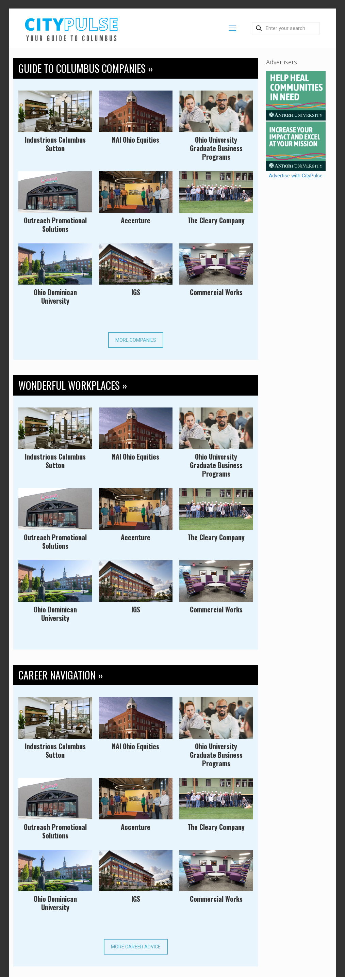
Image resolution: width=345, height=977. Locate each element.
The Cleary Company (216, 220)
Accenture (135, 220)
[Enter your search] (286, 28)
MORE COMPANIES (135, 340)
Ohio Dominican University (55, 296)
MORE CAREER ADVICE (136, 946)
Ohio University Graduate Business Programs (216, 148)
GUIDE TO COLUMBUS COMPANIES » (85, 68)
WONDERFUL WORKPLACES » (72, 385)
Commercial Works (216, 292)
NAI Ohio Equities (135, 139)
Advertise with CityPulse (296, 176)
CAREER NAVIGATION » (60, 675)
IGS (135, 292)
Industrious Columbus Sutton (55, 143)
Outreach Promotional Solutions (55, 224)
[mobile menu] (232, 28)
